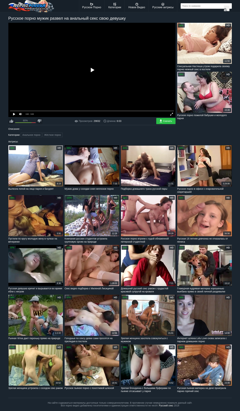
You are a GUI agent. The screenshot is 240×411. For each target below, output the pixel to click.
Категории (114, 6)
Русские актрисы (163, 6)
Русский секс (166, 405)
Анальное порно (31, 135)
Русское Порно (91, 6)
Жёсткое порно (52, 135)
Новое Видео (136, 6)
